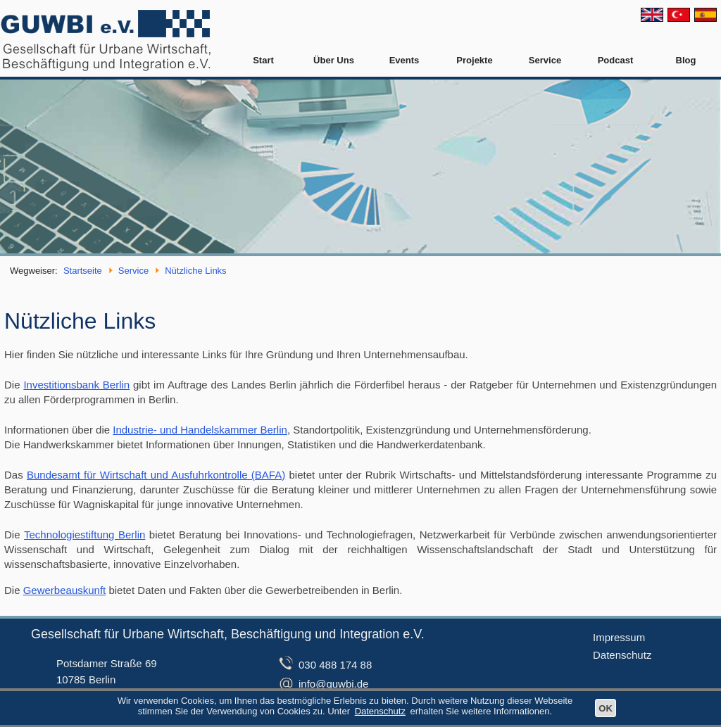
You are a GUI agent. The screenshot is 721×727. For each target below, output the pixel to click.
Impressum (619, 637)
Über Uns (333, 60)
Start (263, 60)
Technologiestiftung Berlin (84, 534)
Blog (686, 60)
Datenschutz (622, 655)
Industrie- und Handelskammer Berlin (200, 430)
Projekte (474, 60)
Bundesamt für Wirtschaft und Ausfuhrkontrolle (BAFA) (156, 475)
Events (404, 60)
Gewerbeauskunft (64, 590)
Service (545, 60)
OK (605, 708)
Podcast (616, 60)
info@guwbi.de (333, 684)
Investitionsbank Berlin (76, 385)
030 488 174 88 (335, 665)
